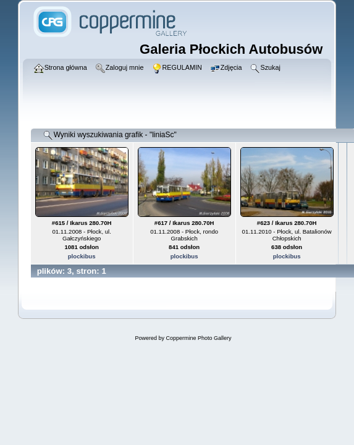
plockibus (82, 256)
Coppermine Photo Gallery (198, 338)
